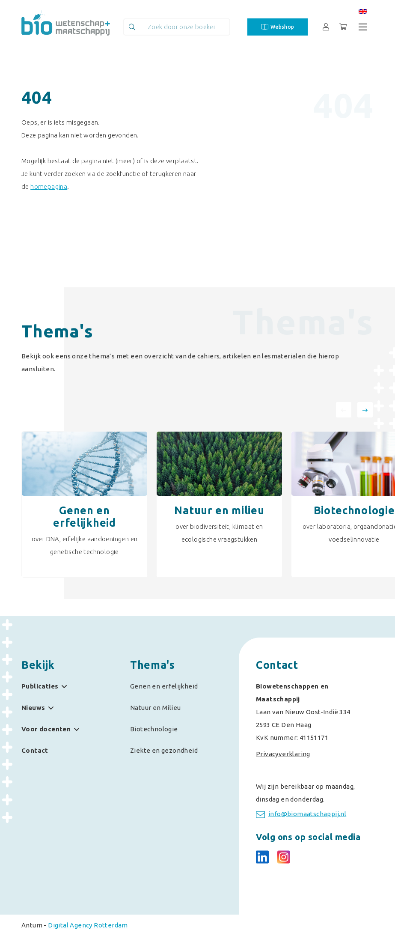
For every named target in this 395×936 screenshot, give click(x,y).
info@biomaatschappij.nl (301, 814)
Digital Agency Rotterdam (88, 925)
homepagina (48, 186)
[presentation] (343, 409)
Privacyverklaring (283, 753)
